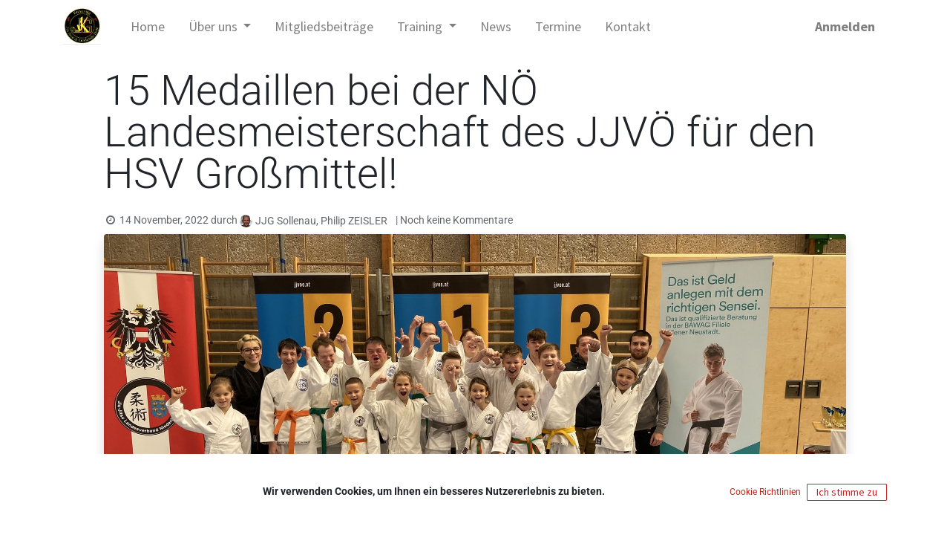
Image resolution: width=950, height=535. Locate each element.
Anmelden (845, 26)
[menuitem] (148, 26)
